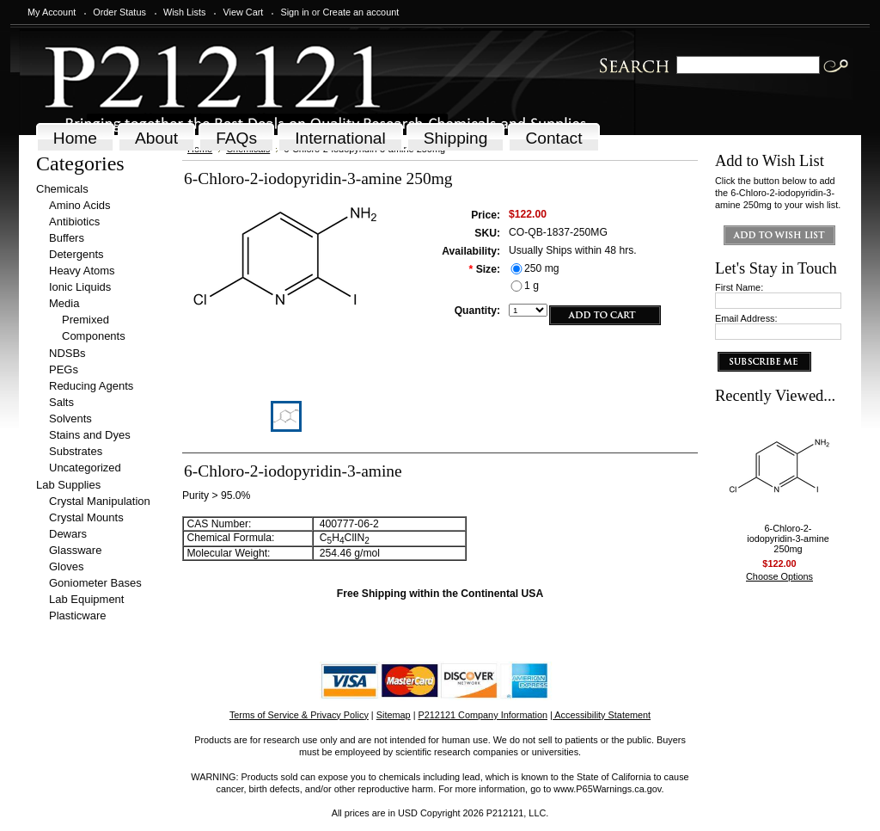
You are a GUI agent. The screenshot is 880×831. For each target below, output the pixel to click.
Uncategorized (85, 467)
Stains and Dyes (90, 434)
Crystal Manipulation (99, 501)
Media (64, 303)
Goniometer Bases (95, 582)
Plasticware (77, 615)
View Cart (243, 12)
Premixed (85, 319)
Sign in (294, 12)
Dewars (68, 533)
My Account (52, 12)
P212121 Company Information (483, 715)
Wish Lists (184, 12)
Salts (61, 402)
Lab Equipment (86, 599)
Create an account (360, 12)
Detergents (76, 254)
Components (93, 335)
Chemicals (62, 188)
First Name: (739, 287)
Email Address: (746, 318)
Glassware (75, 550)
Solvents (70, 418)
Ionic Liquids (80, 286)
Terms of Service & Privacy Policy (299, 715)
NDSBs (67, 353)
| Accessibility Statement (600, 715)
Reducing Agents (91, 385)
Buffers (66, 237)
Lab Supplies (68, 484)
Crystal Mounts (86, 517)
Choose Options (779, 576)
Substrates (75, 451)
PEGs (63, 369)
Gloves (66, 566)
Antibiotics (74, 221)
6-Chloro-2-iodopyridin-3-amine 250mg (788, 538)
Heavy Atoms (82, 270)
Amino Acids (80, 205)
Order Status (119, 12)
